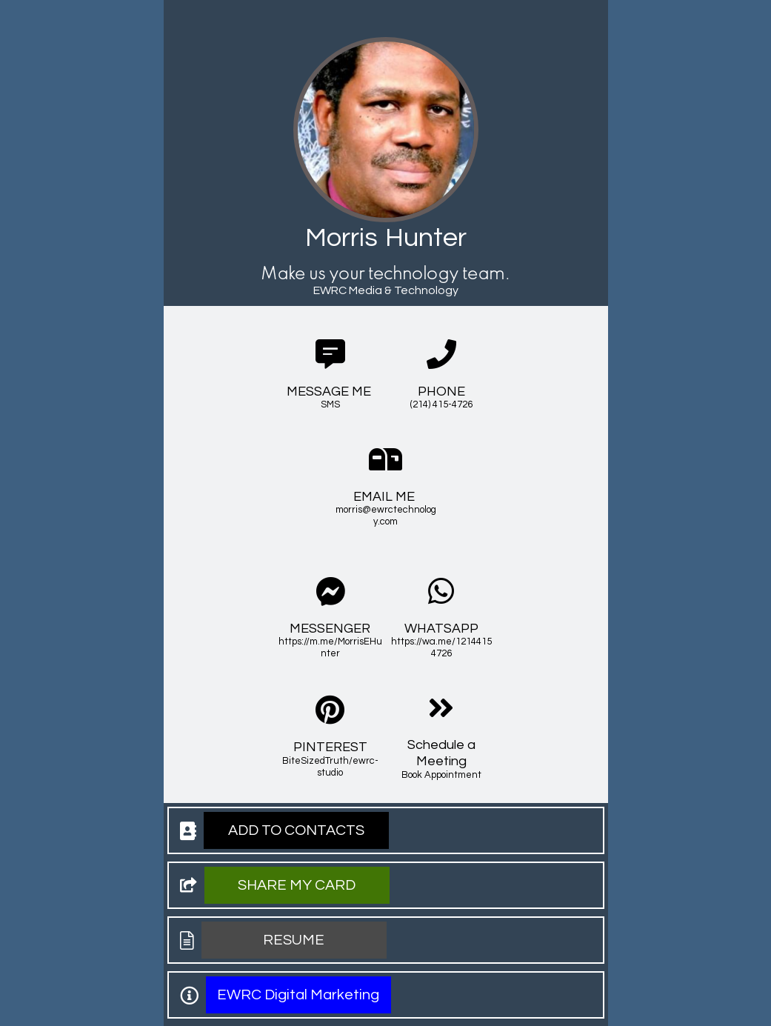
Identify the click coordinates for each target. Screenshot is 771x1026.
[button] (296, 830)
